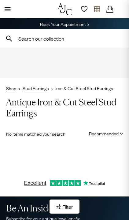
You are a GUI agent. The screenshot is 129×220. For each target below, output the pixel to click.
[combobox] (64, 38)
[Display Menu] (6, 9)
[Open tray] (96, 9)
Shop (11, 88)
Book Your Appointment (64, 23)
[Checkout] (109, 9)
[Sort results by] (104, 133)
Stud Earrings (36, 88)
